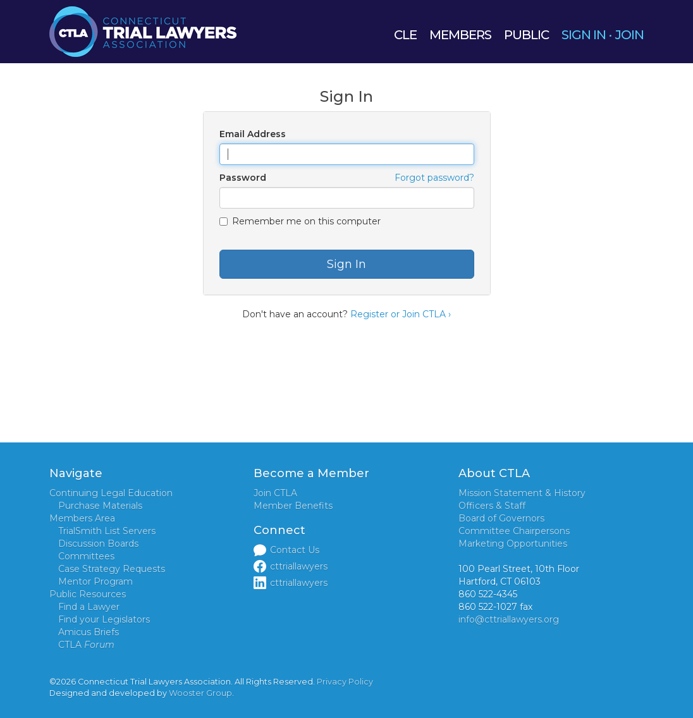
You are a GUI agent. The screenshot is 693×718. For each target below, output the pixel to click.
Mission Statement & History (522, 493)
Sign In (346, 264)
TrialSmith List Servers (107, 531)
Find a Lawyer (89, 606)
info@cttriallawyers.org (508, 619)
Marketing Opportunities (512, 543)
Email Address (252, 134)
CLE (405, 34)
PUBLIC (526, 34)
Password (242, 177)
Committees (86, 556)
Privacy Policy (345, 681)
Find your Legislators (104, 619)
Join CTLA (275, 493)
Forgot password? (434, 177)
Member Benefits (293, 505)
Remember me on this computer (300, 221)
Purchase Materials (100, 505)
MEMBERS (460, 34)
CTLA (86, 644)
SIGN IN (583, 34)
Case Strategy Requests (111, 569)
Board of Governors (501, 518)
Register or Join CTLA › (400, 314)
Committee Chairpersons (514, 531)
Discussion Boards (98, 543)
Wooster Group (200, 693)
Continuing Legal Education (111, 493)
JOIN (629, 34)
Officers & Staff (491, 505)
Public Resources (87, 594)
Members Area (82, 518)
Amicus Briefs (88, 632)
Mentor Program (95, 581)
